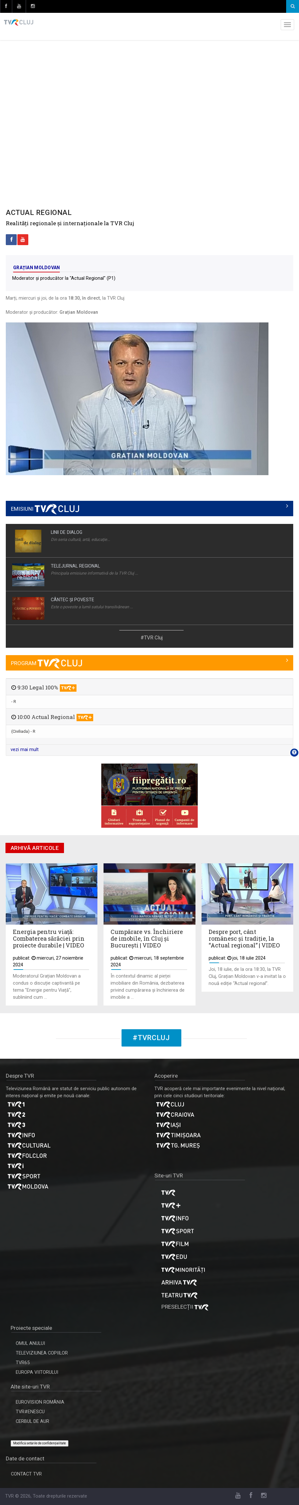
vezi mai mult (25, 749)
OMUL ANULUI (30, 1343)
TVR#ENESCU (30, 1412)
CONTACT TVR (26, 1474)
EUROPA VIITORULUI (37, 1372)
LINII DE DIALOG (66, 532)
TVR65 (23, 1362)
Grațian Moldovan (36, 267)
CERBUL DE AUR (32, 1421)
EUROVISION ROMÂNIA (40, 1402)
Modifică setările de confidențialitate (39, 1443)
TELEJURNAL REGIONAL (75, 566)
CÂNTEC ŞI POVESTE (72, 599)
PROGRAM (46, 663)
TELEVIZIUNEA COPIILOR (42, 1353)
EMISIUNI (45, 509)
